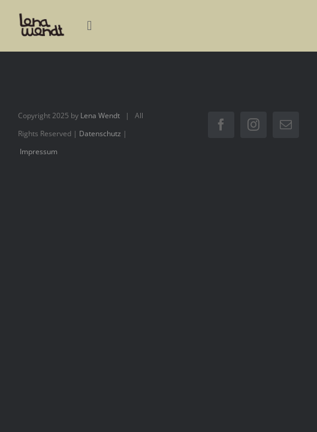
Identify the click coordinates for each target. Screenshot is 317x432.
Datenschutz (100, 133)
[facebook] (221, 125)
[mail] (286, 125)
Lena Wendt (100, 115)
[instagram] (253, 125)
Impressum (39, 151)
